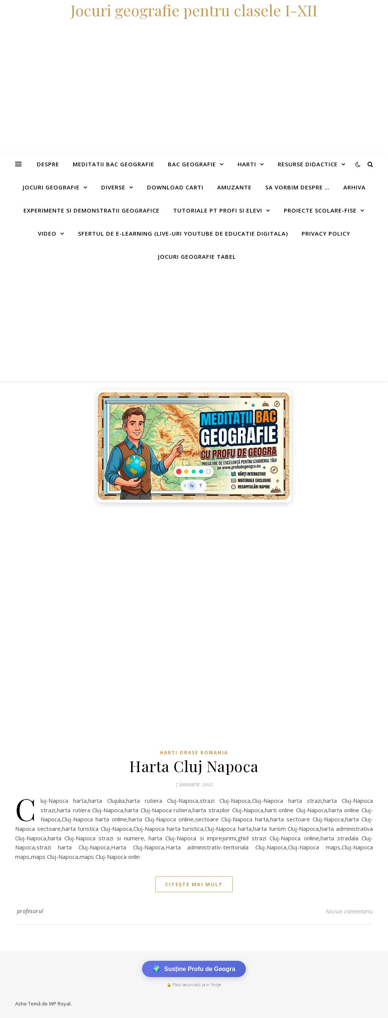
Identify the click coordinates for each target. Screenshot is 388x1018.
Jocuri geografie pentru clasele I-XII (194, 10)
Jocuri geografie (51, 187)
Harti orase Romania (194, 752)
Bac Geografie (192, 164)
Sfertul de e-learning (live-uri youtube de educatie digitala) (183, 233)
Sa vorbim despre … (297, 187)
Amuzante (234, 187)
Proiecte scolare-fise (320, 210)
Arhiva (354, 187)
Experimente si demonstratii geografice (91, 210)
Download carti (175, 187)
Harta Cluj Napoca (194, 766)
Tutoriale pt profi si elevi (217, 210)
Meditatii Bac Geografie (113, 164)
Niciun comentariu (349, 911)
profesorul (30, 911)
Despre (48, 164)
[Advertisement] (194, 325)
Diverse (113, 187)
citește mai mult (194, 884)
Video (47, 233)
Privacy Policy (326, 233)
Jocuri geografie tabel (197, 256)
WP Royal (59, 1003)
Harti (247, 164)
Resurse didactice (308, 164)
